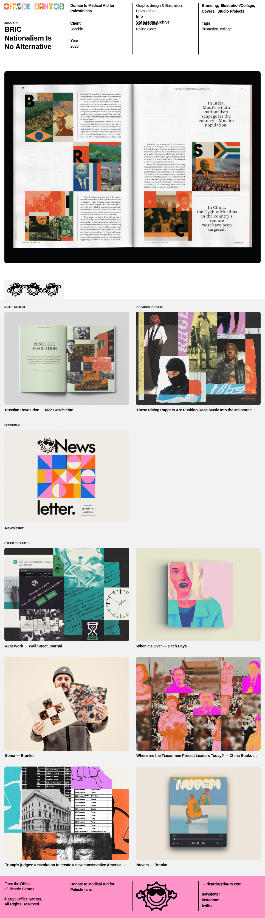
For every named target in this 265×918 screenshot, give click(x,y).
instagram (210, 900)
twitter (207, 905)
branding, (210, 5)
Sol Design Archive (153, 22)
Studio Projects (230, 11)
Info (139, 16)
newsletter (211, 894)
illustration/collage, (238, 5)
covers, (208, 11)
